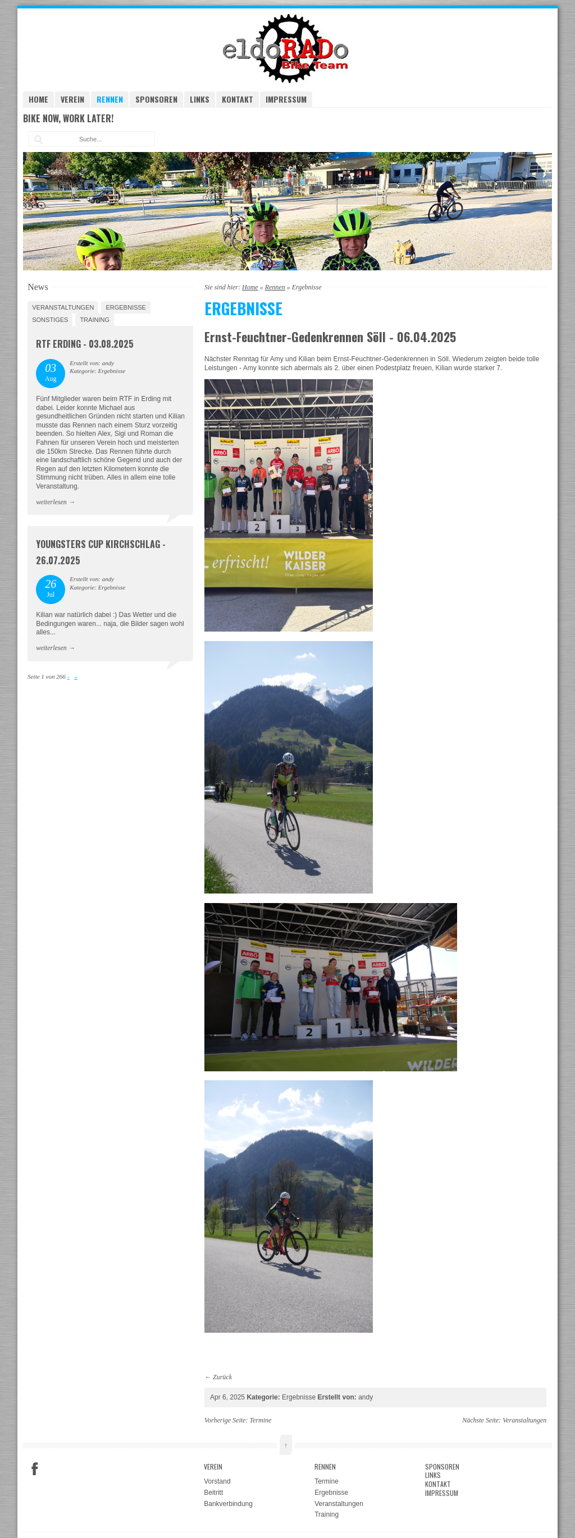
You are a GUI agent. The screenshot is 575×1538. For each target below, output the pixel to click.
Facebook (35, 1469)
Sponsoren (156, 99)
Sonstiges (50, 319)
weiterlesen (51, 502)
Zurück (222, 1377)
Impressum (286, 99)
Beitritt (213, 1492)
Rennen (110, 99)
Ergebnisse (126, 307)
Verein (72, 99)
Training (94, 319)
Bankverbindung (228, 1504)
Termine (260, 1420)
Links (199, 99)
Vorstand (217, 1481)
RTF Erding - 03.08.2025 (85, 344)
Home (38, 99)
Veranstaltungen (63, 307)
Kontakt (237, 99)
